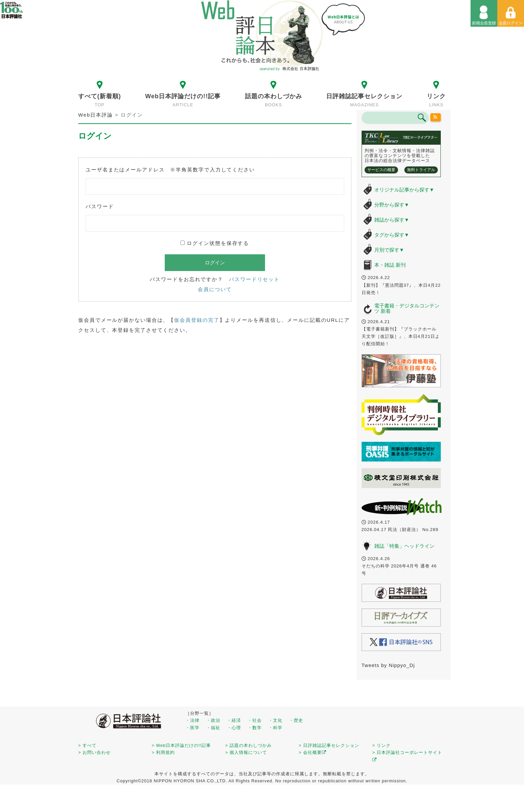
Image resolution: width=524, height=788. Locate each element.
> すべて (87, 745)
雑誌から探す (391, 220)
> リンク (381, 745)
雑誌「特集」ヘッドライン (404, 546)
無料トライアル (421, 169)
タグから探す (391, 235)
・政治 (213, 720)
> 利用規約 (163, 752)
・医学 (192, 727)
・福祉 (213, 727)
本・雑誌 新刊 (390, 265)
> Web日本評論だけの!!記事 (181, 745)
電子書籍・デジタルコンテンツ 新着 (406, 308)
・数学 (255, 727)
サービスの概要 (381, 169)
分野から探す (391, 205)
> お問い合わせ (94, 752)
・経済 (234, 720)
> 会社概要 (312, 752)
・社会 (255, 720)
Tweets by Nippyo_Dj (388, 665)
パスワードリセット (254, 279)
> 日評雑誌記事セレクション (329, 745)
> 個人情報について (246, 752)
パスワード (100, 206)
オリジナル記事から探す (404, 189)
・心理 (234, 727)
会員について (215, 289)
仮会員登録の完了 (196, 320)
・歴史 (296, 720)
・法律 (192, 720)
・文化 (275, 720)
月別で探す (389, 250)
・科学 (275, 727)
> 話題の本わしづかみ (248, 745)
